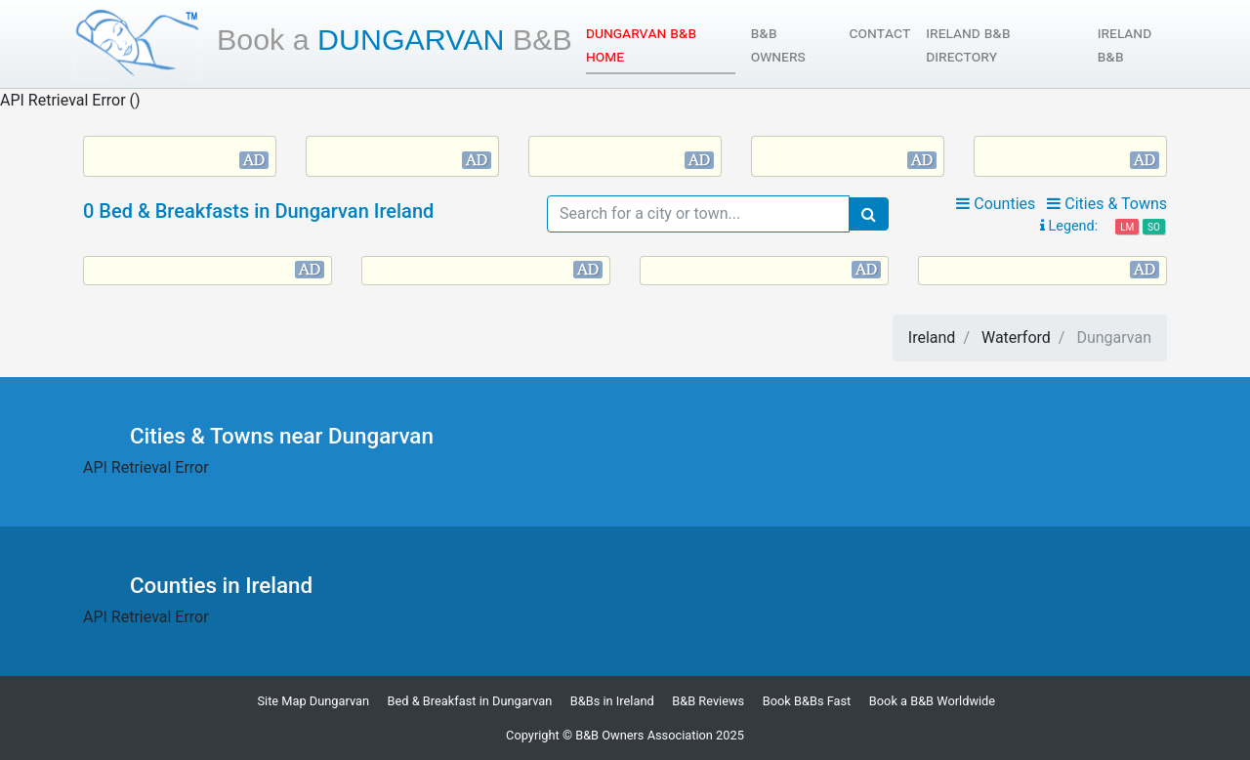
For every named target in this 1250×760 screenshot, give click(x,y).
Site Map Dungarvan (313, 701)
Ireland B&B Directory (968, 44)
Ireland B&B (1124, 44)
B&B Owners (778, 44)
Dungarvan (394, 39)
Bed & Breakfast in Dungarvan (470, 701)
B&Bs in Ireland (612, 701)
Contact (880, 32)
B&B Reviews (708, 701)
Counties (995, 203)
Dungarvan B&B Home (641, 44)
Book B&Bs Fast (807, 701)
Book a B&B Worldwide (932, 701)
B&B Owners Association (644, 735)
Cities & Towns (1107, 203)
